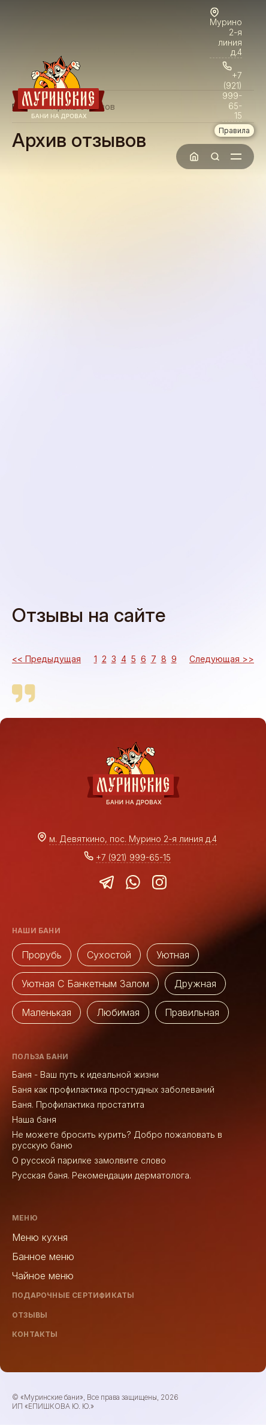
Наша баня (34, 1119)
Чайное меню (43, 1276)
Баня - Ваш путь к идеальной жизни (85, 1074)
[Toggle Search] (215, 157)
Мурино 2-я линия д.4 (226, 37)
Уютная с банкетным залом (85, 984)
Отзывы (29, 1314)
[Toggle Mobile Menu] (236, 157)
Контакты (35, 1334)
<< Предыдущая (46, 659)
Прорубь (42, 955)
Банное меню (43, 1256)
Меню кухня (40, 1237)
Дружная (195, 984)
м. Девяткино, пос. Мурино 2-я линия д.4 (133, 839)
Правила (234, 130)
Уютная (172, 955)
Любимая (118, 1012)
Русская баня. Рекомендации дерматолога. (101, 1175)
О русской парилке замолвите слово (89, 1160)
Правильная (192, 1012)
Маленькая (46, 1012)
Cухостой (109, 955)
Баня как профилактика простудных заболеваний (113, 1089)
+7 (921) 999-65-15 (232, 96)
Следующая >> (221, 659)
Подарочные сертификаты (73, 1295)
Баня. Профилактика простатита (78, 1104)
